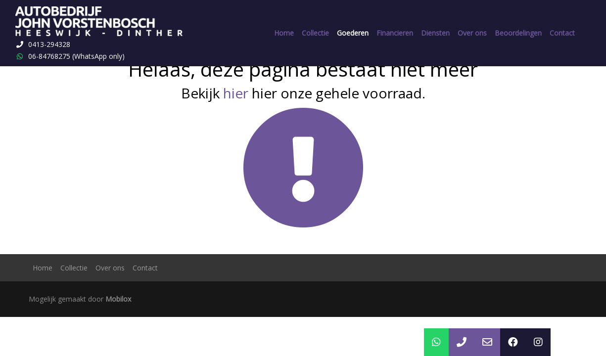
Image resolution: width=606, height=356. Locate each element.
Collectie (315, 33)
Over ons (472, 33)
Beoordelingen (518, 33)
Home (284, 33)
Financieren (394, 33)
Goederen (353, 33)
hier (235, 93)
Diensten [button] (435, 33)
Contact (562, 33)
